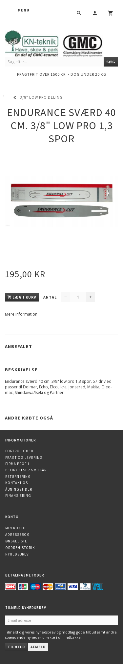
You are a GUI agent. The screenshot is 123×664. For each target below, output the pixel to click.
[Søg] (111, 62)
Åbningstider (18, 489)
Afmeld (38, 647)
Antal (50, 297)
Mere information (21, 314)
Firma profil (17, 463)
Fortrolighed (19, 451)
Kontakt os (16, 482)
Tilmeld (16, 647)
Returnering (18, 476)
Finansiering (18, 495)
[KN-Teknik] (61, 42)
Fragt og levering (24, 457)
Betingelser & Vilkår (26, 470)
